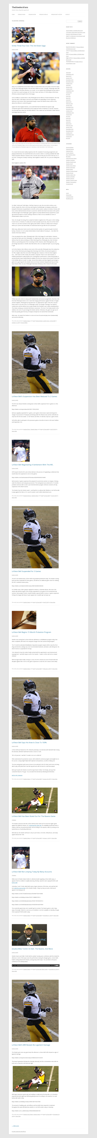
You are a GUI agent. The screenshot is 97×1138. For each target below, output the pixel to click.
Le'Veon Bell (52, 321)
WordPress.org (69, 198)
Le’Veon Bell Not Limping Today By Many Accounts (32, 872)
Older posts (15, 1126)
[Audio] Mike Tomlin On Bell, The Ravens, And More (32, 949)
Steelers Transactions (71, 182)
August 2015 (69, 92)
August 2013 (69, 136)
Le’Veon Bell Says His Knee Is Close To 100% (29, 742)
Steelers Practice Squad (71, 171)
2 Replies (14, 820)
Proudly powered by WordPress (19, 1131)
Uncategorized (69, 184)
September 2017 (70, 74)
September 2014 (70, 112)
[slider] (33, 965)
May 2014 (68, 120)
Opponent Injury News (71, 158)
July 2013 (68, 138)
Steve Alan (14, 431)
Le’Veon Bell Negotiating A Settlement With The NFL (32, 464)
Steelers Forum (21, 14)
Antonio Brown (39, 321)
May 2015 (68, 98)
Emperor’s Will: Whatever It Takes (73, 34)
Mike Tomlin (44, 969)
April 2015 (68, 100)
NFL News (68, 156)
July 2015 (68, 94)
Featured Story (26, 429)
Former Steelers (70, 153)
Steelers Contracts (70, 160)
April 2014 (68, 122)
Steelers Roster (32, 14)
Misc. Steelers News (70, 154)
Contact (67, 14)
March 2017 (68, 76)
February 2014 (69, 125)
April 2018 (68, 72)
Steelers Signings (70, 178)
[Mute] (54, 965)
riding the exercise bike (19, 888)
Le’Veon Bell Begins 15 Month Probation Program (31, 632)
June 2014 (68, 118)
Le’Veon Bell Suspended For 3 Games (26, 571)
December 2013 (69, 129)
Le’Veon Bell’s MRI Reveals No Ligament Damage (31, 1045)
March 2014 (68, 123)
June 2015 (68, 96)
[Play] (12, 965)
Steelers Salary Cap (70, 175)
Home (13, 14)
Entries (68, 195)
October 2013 (69, 133)
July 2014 (68, 116)
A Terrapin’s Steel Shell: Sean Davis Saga (75, 32)
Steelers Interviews (70, 167)
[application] (36, 965)
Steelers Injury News (28, 1114)
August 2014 (69, 114)
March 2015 (68, 101)
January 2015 (69, 105)
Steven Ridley (24, 322)
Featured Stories (27, 495)
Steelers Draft (69, 164)
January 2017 (69, 78)
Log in (67, 193)
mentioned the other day (35, 825)
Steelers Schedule (43, 14)
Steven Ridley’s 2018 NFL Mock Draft (74, 30)
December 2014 (69, 107)
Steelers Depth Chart (71, 162)
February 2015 (69, 103)
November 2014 (69, 109)
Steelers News (26, 321)
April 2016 (68, 85)
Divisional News (69, 147)
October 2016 (69, 83)
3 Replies (14, 875)
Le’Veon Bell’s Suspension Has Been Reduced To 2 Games (34, 396)
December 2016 (69, 80)
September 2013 (70, 134)
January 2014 (69, 127)
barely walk (14, 882)
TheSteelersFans (20, 7)
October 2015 (69, 89)
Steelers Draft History (56, 14)
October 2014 (69, 111)
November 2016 (69, 81)
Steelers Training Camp (71, 180)
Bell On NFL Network (17, 775)
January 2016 (69, 87)
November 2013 (69, 131)
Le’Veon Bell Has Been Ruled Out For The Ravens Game (33, 816)
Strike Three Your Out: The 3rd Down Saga (29, 46)
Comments (69, 196)
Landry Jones (46, 321)
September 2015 (70, 91)
